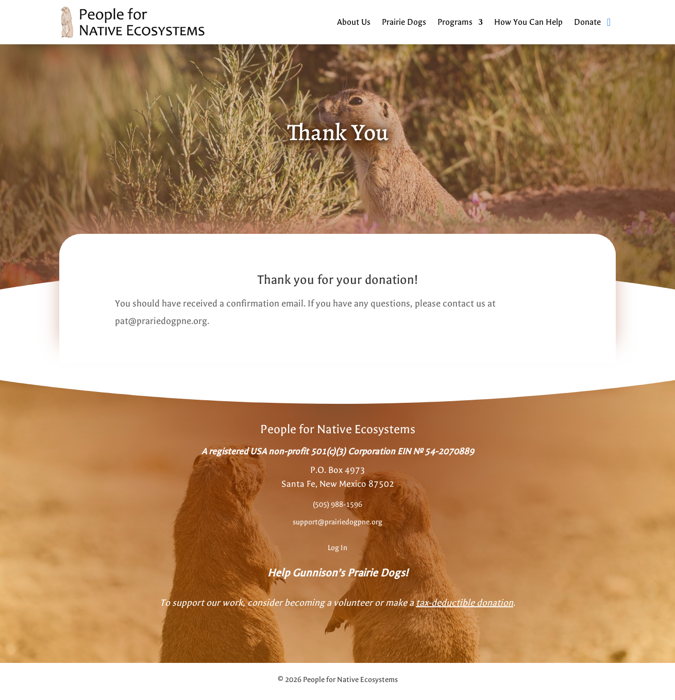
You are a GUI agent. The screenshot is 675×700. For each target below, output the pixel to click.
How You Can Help (528, 22)
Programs (454, 22)
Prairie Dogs (404, 22)
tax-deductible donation (464, 602)
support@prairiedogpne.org (337, 522)
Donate (587, 22)
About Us (353, 22)
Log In (337, 547)
